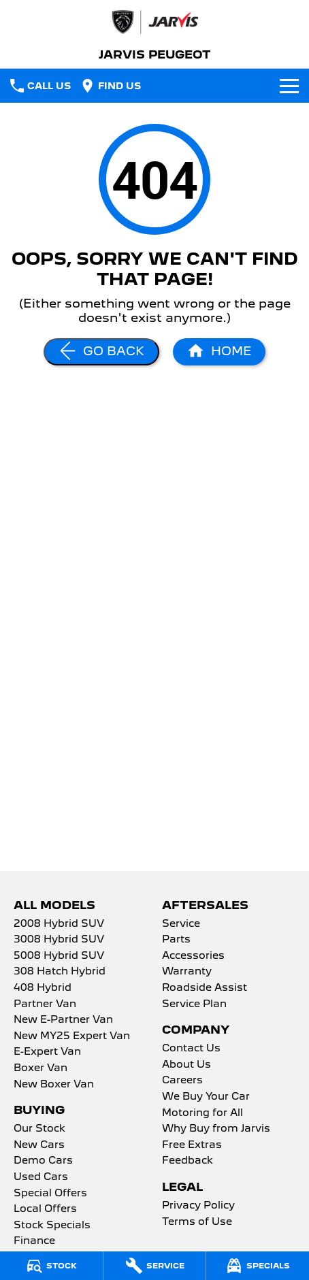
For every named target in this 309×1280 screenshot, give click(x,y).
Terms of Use (197, 1222)
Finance (34, 1241)
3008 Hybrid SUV (59, 939)
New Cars (39, 1145)
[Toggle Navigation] (289, 86)
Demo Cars (43, 1160)
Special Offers (50, 1193)
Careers (182, 1080)
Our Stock (39, 1128)
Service (181, 924)
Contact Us (191, 1048)
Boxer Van (40, 1068)
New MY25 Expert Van (72, 1036)
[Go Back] (101, 351)
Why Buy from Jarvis (216, 1128)
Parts (176, 939)
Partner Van (45, 1004)
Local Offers (45, 1209)
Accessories (193, 956)
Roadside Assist (204, 988)
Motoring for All (202, 1113)
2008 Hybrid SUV (59, 924)
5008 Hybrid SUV (59, 956)
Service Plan (194, 1004)
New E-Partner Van (63, 1020)
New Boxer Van (54, 1084)
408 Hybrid (42, 988)
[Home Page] (154, 22)
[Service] (154, 1265)
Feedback (187, 1160)
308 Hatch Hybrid (59, 971)
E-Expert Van (47, 1052)
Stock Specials (52, 1225)
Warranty (187, 971)
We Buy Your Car (206, 1097)
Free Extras (192, 1145)
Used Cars (41, 1177)
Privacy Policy (198, 1205)
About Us (186, 1065)
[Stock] (51, 1265)
